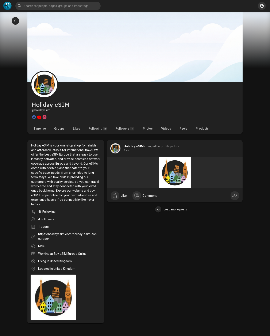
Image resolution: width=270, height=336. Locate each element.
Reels (183, 128)
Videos (166, 128)
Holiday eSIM (134, 146)
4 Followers (46, 219)
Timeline (40, 128)
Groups (59, 128)
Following (98, 128)
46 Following (46, 212)
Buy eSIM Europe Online (70, 254)
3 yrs (126, 150)
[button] (58, 6)
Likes (76, 128)
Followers (125, 128)
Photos (148, 128)
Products (202, 128)
